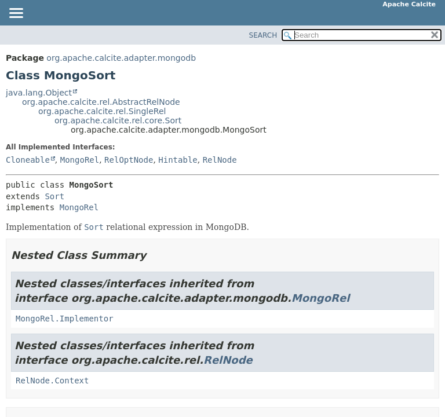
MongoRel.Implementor (65, 318)
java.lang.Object (39, 92)
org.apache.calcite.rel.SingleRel (102, 111)
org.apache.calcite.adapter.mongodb (121, 58)
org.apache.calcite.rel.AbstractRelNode (101, 102)
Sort (54, 196)
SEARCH (263, 35)
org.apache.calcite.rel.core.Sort (117, 120)
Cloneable (28, 159)
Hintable (177, 159)
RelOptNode (128, 159)
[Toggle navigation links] (15, 14)
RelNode (220, 159)
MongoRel (79, 159)
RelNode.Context (52, 380)
